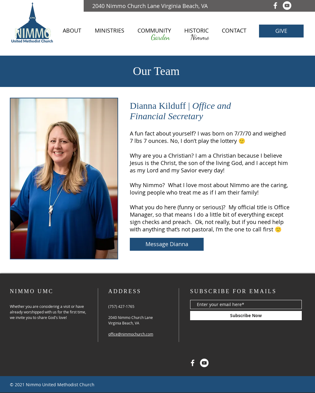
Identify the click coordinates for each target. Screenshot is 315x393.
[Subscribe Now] (246, 315)
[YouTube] (287, 5)
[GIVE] (281, 31)
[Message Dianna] (167, 244)
